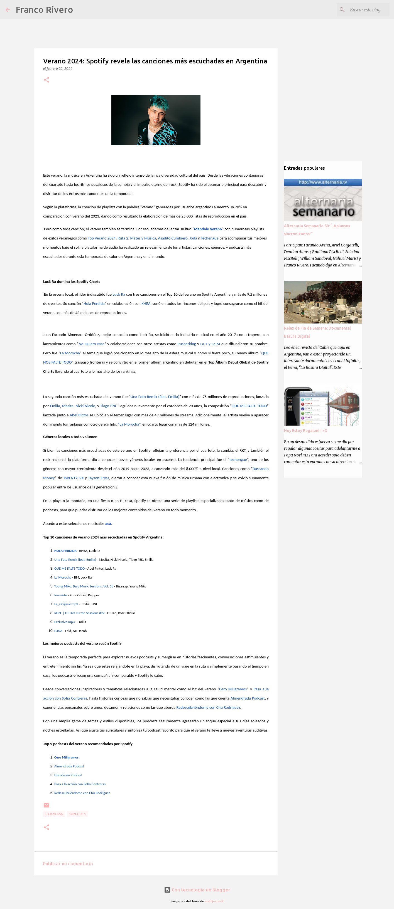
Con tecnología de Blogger (197, 890)
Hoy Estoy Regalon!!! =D (305, 430)
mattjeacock (214, 901)
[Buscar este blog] (360, 9)
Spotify (77, 814)
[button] (46, 80)
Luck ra (54, 814)
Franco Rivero (44, 9)
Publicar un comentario (68, 863)
